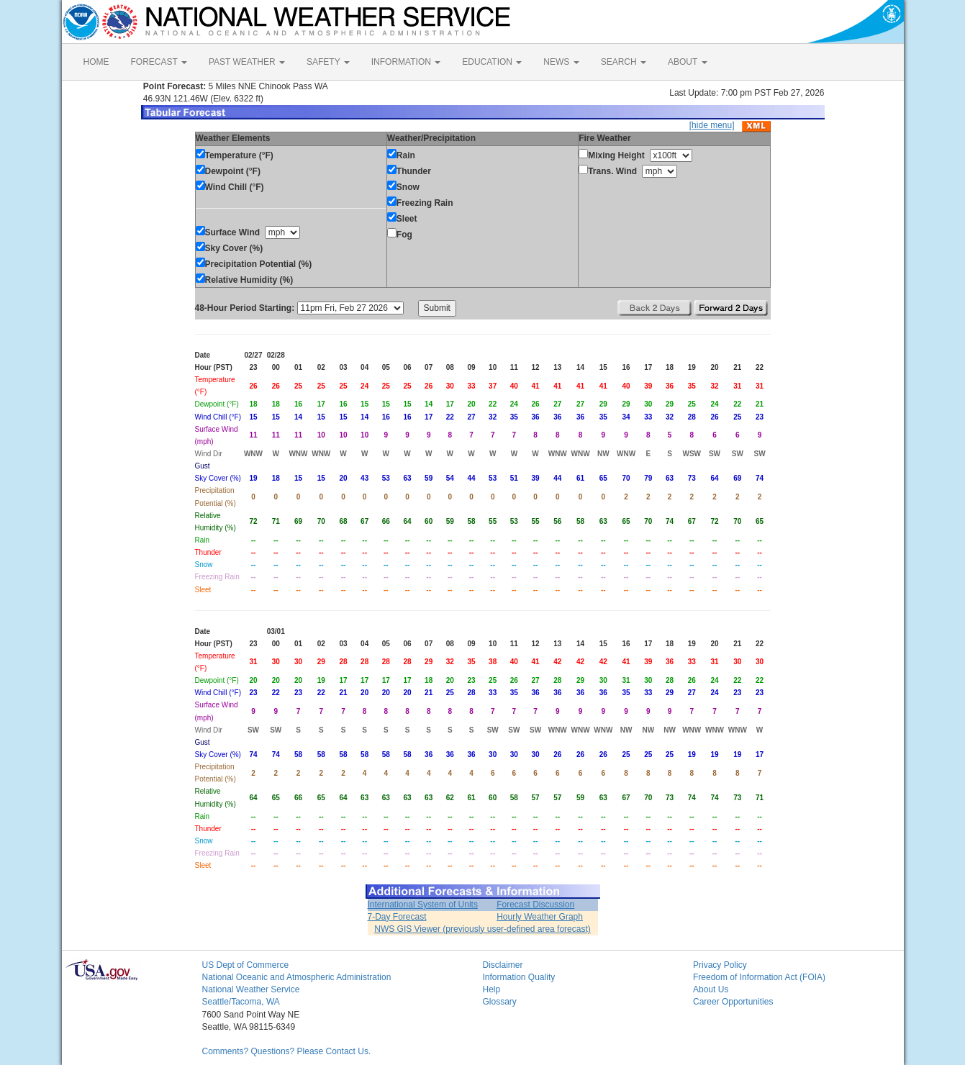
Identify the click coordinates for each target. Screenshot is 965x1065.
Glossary (500, 1002)
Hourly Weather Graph (540, 917)
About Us (710, 989)
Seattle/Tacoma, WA (241, 1002)
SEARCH (623, 62)
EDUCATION (492, 62)
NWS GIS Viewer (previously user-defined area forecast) (482, 929)
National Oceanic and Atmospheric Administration (296, 977)
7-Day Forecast (397, 917)
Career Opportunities (733, 1002)
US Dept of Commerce (245, 965)
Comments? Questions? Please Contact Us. (286, 1051)
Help (492, 989)
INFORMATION (405, 62)
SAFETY (328, 62)
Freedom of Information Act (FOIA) (759, 977)
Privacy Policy (720, 965)
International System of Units (423, 904)
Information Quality (519, 977)
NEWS (561, 62)
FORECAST (159, 62)
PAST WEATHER (247, 62)
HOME (96, 62)
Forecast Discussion (535, 904)
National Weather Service (251, 989)
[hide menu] (712, 125)
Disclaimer (503, 965)
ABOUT (687, 62)
